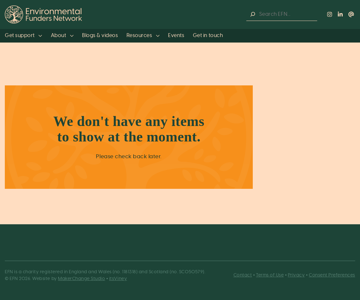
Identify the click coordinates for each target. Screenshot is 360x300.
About (62, 35)
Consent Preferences (332, 275)
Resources (143, 35)
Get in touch (208, 35)
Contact (242, 275)
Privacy (296, 275)
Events (176, 35)
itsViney (118, 278)
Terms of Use (270, 275)
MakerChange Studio (81, 278)
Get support (23, 35)
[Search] (252, 14)
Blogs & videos (100, 35)
